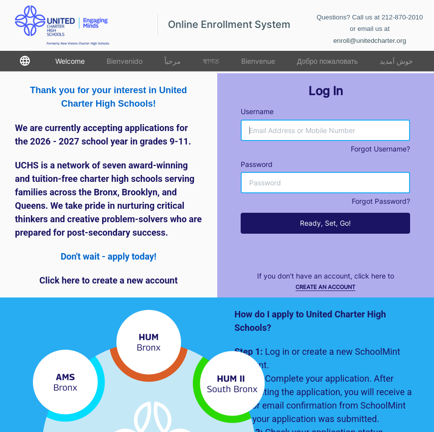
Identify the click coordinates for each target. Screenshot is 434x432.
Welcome (70, 61)
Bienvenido (125, 61)
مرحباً (172, 61)
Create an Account (325, 287)
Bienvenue (258, 61)
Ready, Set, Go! (325, 223)
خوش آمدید (396, 61)
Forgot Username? (380, 148)
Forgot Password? (381, 201)
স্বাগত (211, 61)
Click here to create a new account (108, 280)
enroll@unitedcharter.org (369, 40)
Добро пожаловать (327, 61)
